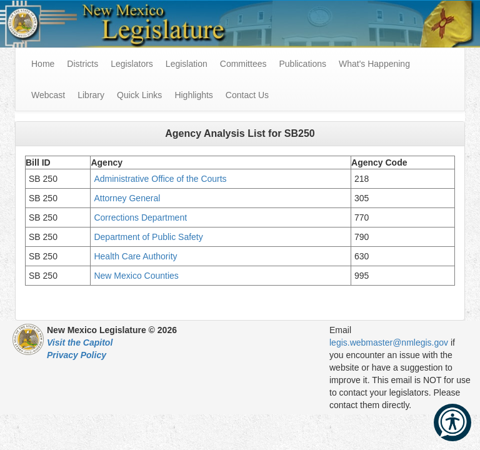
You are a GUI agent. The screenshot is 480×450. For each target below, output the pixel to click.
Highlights (193, 95)
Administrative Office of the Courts (161, 179)
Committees (243, 64)
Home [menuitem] (42, 64)
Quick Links (139, 95)
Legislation (187, 64)
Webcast (48, 95)
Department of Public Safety (149, 237)
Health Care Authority (135, 256)
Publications (302, 64)
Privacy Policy (76, 355)
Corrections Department (141, 217)
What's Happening (374, 64)
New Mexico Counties (136, 276)
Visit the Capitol (79, 343)
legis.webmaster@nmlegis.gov (388, 343)
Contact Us (247, 95)
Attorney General (128, 198)
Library (91, 95)
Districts (82, 64)
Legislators (132, 64)
